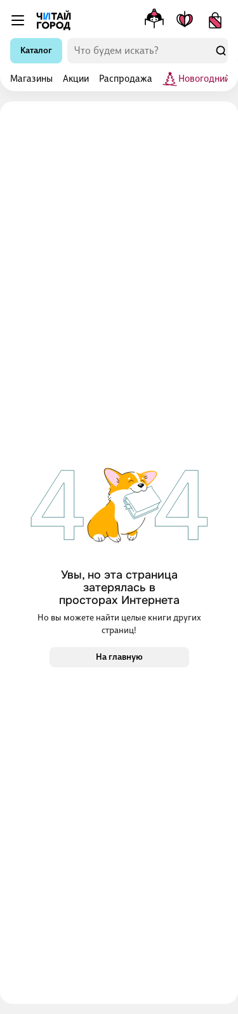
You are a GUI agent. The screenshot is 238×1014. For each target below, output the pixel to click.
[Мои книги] (184, 20)
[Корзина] (215, 20)
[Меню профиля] (154, 20)
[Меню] (17, 20)
